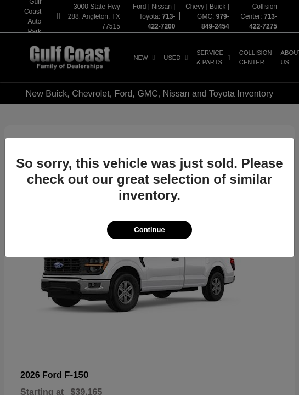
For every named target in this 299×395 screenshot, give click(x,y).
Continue (149, 229)
